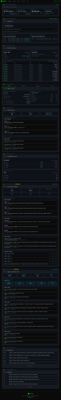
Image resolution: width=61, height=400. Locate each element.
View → (28, 57)
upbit (9, 86)
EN (59, 1)
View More (30, 366)
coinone (37, 86)
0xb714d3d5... (6, 69)
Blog (28, 1)
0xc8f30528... (6, 68)
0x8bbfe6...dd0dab (26, 56)
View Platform (55, 184)
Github (18, 1)
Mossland (9, 1)
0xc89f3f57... (6, 64)
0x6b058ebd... (6, 66)
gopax (52, 86)
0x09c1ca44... (6, 78)
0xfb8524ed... (6, 80)
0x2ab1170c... (6, 74)
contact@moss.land (30, 396)
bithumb (23, 86)
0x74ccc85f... (6, 73)
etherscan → (27, 52)
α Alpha (14, 1)
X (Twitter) (23, 1)
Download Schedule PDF (53, 18)
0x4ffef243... (6, 71)
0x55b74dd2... (6, 76)
